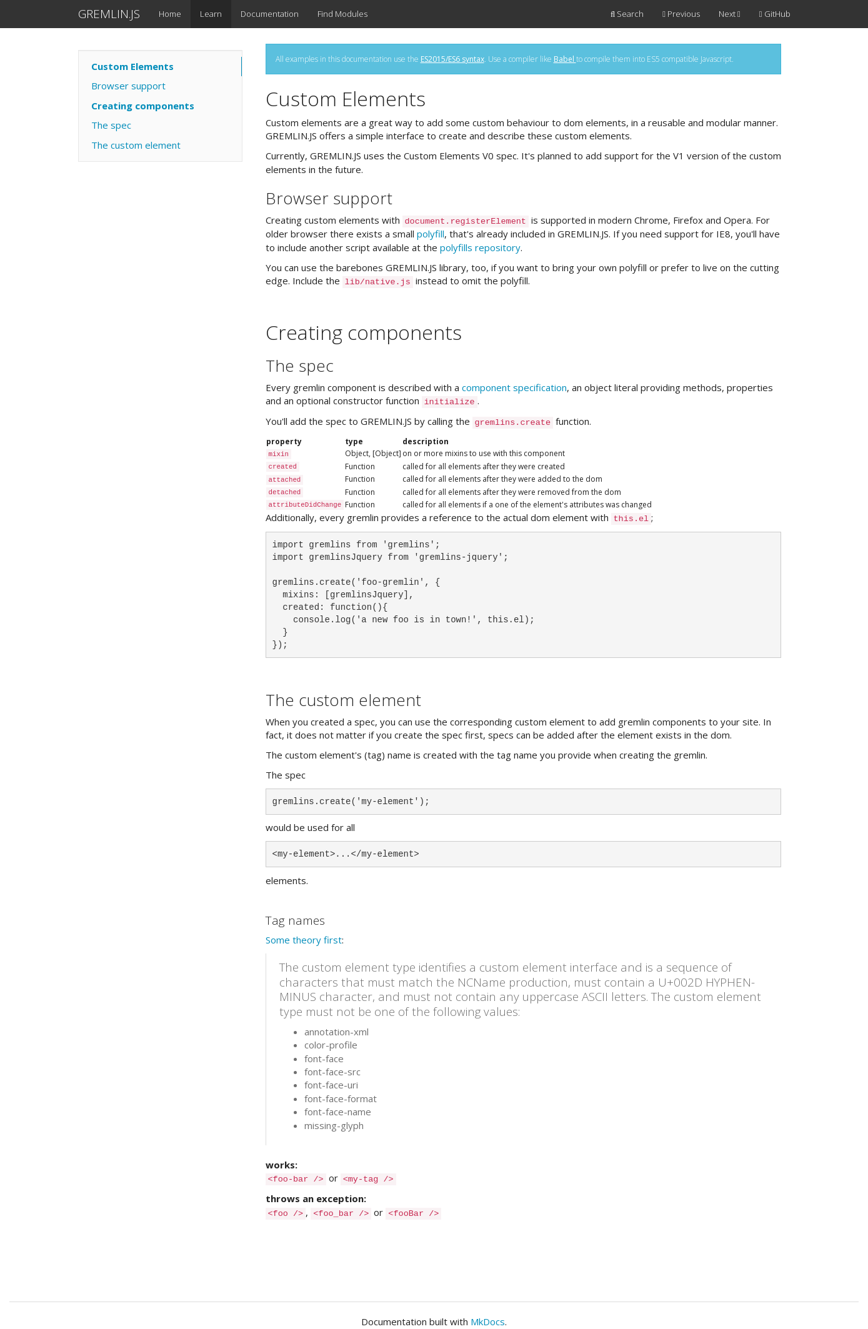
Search (627, 13)
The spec (111, 125)
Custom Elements (132, 66)
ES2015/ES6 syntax (452, 59)
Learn (211, 13)
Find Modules (342, 13)
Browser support (128, 85)
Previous (681, 13)
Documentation (270, 13)
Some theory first (304, 939)
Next (730, 13)
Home (170, 13)
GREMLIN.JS (109, 14)
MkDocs (488, 1321)
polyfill (430, 233)
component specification (514, 387)
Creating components (142, 105)
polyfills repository (480, 247)
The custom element (136, 145)
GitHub (775, 13)
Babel (565, 59)
